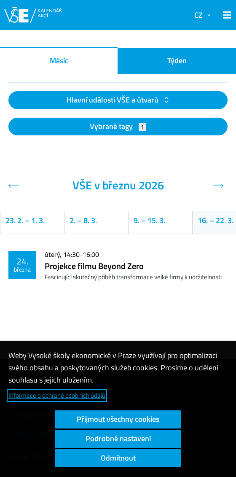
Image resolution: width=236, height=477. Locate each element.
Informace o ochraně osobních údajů (56, 395)
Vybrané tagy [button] (118, 126)
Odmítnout (118, 458)
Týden (177, 60)
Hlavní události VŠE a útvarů (113, 99)
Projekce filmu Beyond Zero (94, 265)
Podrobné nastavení (118, 438)
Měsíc (59, 60)
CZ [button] (198, 15)
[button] (225, 15)
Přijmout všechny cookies (118, 419)
